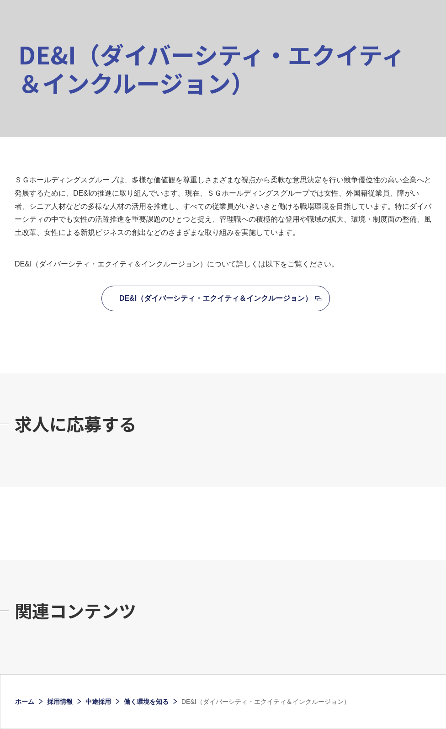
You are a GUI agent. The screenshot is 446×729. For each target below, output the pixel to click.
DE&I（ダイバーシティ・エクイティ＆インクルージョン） (215, 298)
